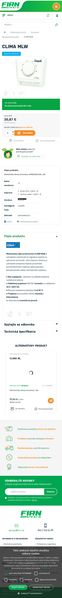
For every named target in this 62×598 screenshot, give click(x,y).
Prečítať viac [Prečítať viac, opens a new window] (46, 568)
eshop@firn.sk (16, 528)
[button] (31, 593)
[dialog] (31, 572)
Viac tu (34, 500)
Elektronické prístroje (18, 32)
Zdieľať (8, 222)
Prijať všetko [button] (18, 587)
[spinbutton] (7, 133)
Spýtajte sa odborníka (29, 156)
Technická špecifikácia (20, 331)
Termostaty (35, 32)
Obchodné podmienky (13, 544)
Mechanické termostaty (10, 37)
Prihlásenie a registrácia (46, 544)
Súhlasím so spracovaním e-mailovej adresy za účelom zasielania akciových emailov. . (28, 498)
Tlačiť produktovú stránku (27, 222)
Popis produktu (14, 236)
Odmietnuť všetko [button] (41, 587)
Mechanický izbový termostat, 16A (24, 390)
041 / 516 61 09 (45, 528)
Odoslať (50, 491)
